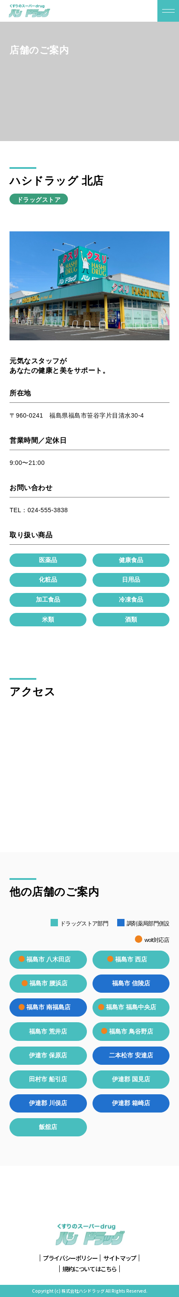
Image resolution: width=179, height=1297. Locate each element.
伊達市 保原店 (48, 1055)
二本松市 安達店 (131, 1055)
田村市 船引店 (48, 1079)
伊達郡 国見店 (131, 1079)
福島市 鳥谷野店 (131, 1031)
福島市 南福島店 (48, 1007)
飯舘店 (48, 1126)
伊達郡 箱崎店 (131, 1102)
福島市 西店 (131, 959)
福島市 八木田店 (48, 959)
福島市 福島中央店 (130, 1007)
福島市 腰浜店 (48, 983)
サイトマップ (119, 1258)
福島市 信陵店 (131, 983)
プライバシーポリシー (70, 1258)
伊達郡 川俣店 (48, 1102)
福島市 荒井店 (48, 1031)
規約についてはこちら (89, 1269)
